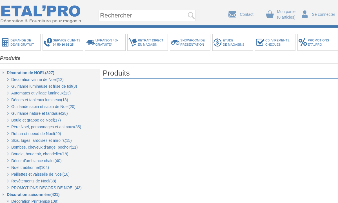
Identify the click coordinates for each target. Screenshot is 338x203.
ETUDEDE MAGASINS (233, 42)
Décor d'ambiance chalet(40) (36, 160)
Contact (246, 14)
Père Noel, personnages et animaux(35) (46, 127)
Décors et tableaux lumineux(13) (39, 100)
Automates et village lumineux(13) (41, 93)
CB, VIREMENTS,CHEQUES (277, 42)
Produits (10, 58)
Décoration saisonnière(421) (33, 194)
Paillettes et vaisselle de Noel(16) (40, 174)
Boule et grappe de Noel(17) (36, 120)
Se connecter (323, 14)
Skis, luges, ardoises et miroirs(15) (41, 140)
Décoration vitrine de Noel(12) (37, 79)
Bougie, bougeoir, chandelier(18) (39, 154)
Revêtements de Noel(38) (33, 181)
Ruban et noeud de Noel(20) (36, 133)
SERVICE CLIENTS (67, 42)
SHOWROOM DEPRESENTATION (192, 42)
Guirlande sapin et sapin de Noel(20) (43, 106)
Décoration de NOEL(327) (30, 72)
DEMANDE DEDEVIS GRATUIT (22, 42)
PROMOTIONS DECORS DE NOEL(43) (46, 188)
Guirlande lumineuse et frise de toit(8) (44, 86)
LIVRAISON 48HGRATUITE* (107, 42)
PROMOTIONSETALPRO (318, 42)
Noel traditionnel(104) (30, 167)
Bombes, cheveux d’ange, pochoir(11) (44, 147)
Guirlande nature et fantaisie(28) (39, 113)
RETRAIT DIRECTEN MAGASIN (150, 42)
